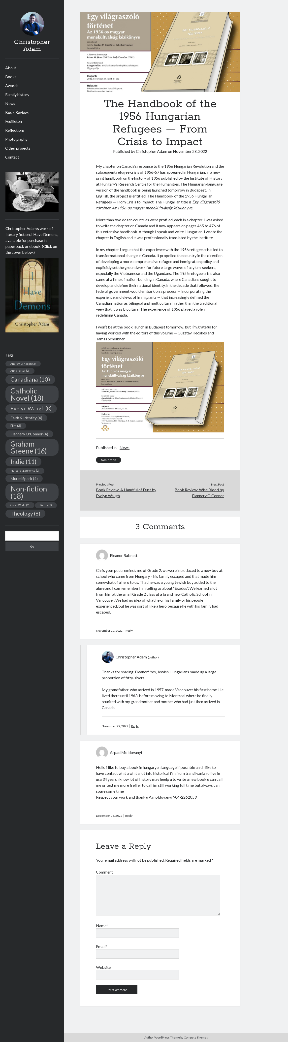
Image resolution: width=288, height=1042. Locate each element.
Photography (16, 139)
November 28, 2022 (190, 151)
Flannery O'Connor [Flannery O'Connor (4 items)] (29, 433)
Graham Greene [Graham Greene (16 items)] (28, 447)
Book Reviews (17, 112)
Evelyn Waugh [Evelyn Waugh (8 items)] (31, 408)
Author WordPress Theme (162, 1037)
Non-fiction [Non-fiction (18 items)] (28, 492)
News (10, 103)
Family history (17, 94)
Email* (101, 946)
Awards (11, 85)
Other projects (17, 148)
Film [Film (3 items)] (15, 426)
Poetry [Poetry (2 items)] (46, 505)
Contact (12, 157)
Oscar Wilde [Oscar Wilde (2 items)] (20, 505)
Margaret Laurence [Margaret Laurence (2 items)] (24, 470)
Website (103, 967)
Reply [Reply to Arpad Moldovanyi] (128, 815)
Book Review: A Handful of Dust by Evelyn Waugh (126, 492)
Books (10, 76)
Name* (102, 925)
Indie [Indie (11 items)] (23, 461)
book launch (134, 327)
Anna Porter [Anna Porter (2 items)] (20, 370)
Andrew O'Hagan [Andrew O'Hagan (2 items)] (23, 363)
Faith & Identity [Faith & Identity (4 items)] (26, 417)
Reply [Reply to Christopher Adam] (134, 726)
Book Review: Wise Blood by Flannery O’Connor (199, 492)
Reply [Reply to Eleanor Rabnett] (129, 630)
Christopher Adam (32, 45)
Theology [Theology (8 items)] (25, 513)
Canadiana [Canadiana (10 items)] (30, 379)
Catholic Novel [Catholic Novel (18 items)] (27, 394)
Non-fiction (108, 460)
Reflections (15, 130)
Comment (104, 872)
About (10, 67)
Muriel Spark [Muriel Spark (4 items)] (24, 478)
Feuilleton (13, 121)
